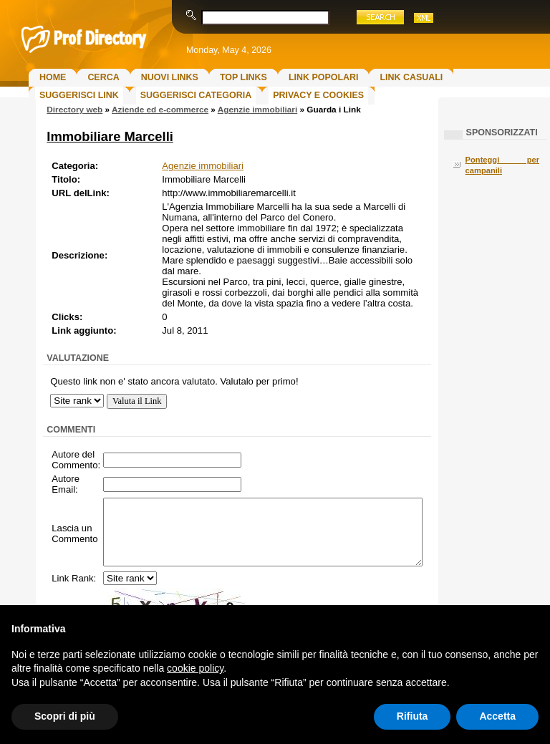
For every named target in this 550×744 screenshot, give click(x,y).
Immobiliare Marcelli (110, 136)
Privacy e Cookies (318, 95)
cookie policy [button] (195, 668)
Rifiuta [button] (412, 716)
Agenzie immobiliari (257, 110)
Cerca (103, 77)
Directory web (74, 110)
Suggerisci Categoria (195, 95)
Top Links (243, 77)
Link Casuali (411, 77)
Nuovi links (169, 77)
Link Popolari (324, 77)
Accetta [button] (497, 716)
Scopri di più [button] (64, 716)
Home (52, 77)
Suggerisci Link (79, 95)
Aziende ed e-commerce (160, 110)
